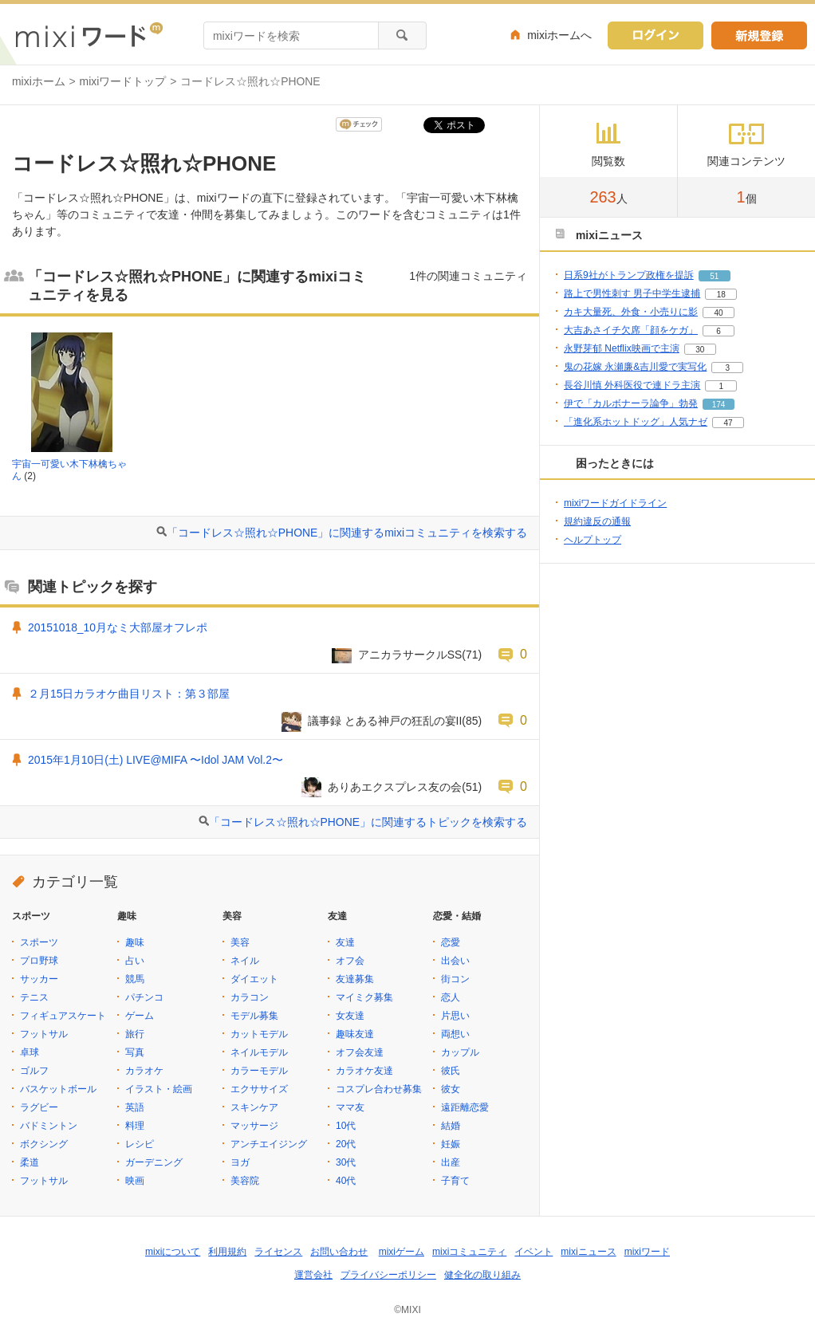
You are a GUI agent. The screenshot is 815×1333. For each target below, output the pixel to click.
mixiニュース (588, 1251)
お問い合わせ (339, 1251)
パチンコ (144, 997)
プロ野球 (39, 960)
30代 (346, 1162)
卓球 (29, 1052)
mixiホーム (38, 81)
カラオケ (144, 1070)
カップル (460, 1052)
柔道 (29, 1162)
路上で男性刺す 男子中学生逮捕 (632, 293)
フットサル (44, 1034)
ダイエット (254, 979)
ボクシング (44, 1144)
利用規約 (227, 1251)
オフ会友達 (360, 1052)
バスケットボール (58, 1089)
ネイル (244, 960)
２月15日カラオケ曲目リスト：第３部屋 (129, 693)
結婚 (450, 1125)
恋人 (450, 997)
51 (714, 276)
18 (721, 294)
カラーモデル (259, 1070)
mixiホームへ (559, 35)
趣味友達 (355, 1034)
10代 (346, 1125)
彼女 (450, 1089)
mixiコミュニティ (469, 1251)
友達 (345, 942)
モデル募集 (254, 1015)
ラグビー (39, 1107)
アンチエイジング (268, 1144)
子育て (455, 1180)
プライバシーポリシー (388, 1274)
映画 (134, 1180)
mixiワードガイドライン (615, 503)
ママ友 (350, 1107)
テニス (34, 997)
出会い (455, 960)
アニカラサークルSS (410, 654)
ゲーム (139, 1015)
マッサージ (254, 1125)
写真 (134, 1052)
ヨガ (240, 1162)
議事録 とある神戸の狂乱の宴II (385, 720)
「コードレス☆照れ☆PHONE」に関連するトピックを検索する (368, 822)
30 (699, 349)
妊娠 (450, 1144)
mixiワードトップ (123, 81)
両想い (455, 1034)
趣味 (134, 942)
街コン (455, 979)
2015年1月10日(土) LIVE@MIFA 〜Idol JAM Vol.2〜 (155, 759)
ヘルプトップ (592, 539)
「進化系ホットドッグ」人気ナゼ (635, 421)
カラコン (249, 997)
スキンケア (254, 1107)
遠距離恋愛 (465, 1107)
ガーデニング (154, 1162)
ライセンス (278, 1251)
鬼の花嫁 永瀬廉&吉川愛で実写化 (635, 366)
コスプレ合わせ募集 (379, 1089)
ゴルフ (34, 1070)
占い (134, 960)
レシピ (139, 1144)
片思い (455, 1015)
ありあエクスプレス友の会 (395, 787)
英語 (134, 1107)
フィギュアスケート (63, 1015)
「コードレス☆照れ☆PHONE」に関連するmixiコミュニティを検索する (347, 532)
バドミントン (48, 1125)
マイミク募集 (364, 997)
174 (719, 404)
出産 (450, 1162)
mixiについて (172, 1251)
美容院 (244, 1180)
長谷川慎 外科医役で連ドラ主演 (632, 385)
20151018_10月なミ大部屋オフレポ (117, 627)
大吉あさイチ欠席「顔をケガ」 (631, 330)
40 (718, 313)
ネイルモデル (259, 1052)
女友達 (350, 1015)
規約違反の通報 (597, 521)
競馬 (134, 979)
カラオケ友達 (364, 1070)
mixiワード (647, 1251)
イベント (533, 1251)
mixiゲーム (401, 1251)
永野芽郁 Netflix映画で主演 (621, 348)
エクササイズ (259, 1089)
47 (727, 423)
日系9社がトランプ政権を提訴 (629, 275)
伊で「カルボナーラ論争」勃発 (631, 403)
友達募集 (355, 979)
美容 (240, 942)
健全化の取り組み (482, 1274)
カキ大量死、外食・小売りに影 (631, 311)
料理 (134, 1125)
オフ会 (350, 960)
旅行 (134, 1034)
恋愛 (450, 942)
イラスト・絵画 (158, 1089)
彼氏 (450, 1070)
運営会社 (313, 1274)
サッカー (39, 979)
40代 (346, 1180)
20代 (346, 1144)
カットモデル (259, 1034)
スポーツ (39, 942)
